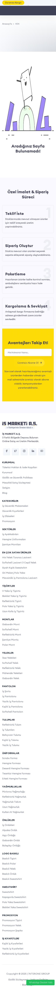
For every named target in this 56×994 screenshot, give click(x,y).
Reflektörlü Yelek (11, 668)
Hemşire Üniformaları (14, 539)
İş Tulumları (8, 729)
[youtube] (41, 451)
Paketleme (15, 274)
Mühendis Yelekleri (12, 673)
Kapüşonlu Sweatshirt (14, 897)
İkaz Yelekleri (9, 657)
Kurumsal (7, 472)
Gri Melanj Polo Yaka (13, 572)
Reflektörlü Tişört (11, 601)
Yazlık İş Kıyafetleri (12, 948)
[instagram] (24, 451)
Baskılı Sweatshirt (12, 878)
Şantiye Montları (11, 544)
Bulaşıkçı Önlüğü (11, 845)
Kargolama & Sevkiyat (26, 306)
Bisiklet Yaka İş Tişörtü (14, 596)
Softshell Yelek (10, 662)
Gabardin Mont (11, 624)
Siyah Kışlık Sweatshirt (14, 567)
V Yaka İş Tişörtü (11, 590)
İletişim (6, 487)
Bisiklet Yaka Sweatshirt (15, 907)
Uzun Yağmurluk (10, 806)
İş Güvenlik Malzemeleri (15, 505)
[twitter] (15, 451)
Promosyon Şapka (12, 930)
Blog (4, 492)
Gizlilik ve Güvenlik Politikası (17, 477)
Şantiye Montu (10, 639)
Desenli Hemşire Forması (15, 768)
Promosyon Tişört (12, 920)
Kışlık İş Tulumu (10, 740)
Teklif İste (14, 213)
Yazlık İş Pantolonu (12, 701)
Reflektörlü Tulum (11, 724)
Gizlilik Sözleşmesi (18, 979)
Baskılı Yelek (9, 868)
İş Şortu (6, 691)
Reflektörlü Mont (11, 634)
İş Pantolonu (9, 696)
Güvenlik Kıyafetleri (13, 510)
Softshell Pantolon (12, 711)
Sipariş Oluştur (19, 245)
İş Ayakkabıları (10, 534)
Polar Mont (8, 644)
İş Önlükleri (8, 825)
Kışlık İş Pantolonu (12, 706)
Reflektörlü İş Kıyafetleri (15, 953)
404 (17, 23)
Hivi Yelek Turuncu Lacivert (16, 557)
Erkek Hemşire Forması (14, 778)
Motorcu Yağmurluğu (13, 791)
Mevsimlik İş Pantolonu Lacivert (19, 577)
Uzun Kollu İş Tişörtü (13, 611)
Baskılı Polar (9, 863)
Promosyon (8, 521)
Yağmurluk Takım (11, 801)
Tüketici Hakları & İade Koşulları (19, 467)
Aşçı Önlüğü (8, 835)
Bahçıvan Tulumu (11, 734)
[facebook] (6, 451)
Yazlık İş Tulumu (10, 745)
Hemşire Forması (11, 763)
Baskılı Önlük (9, 873)
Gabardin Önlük (11, 840)
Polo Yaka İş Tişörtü (13, 606)
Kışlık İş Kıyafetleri (12, 943)
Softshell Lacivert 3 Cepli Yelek (19, 562)
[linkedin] (33, 451)
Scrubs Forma (9, 758)
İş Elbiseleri (8, 516)
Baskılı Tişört (9, 858)
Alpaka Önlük (9, 830)
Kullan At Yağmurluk (13, 812)
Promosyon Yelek (11, 925)
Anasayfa (7, 23)
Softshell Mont (10, 629)
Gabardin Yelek (10, 678)
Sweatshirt (8, 891)
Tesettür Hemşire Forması (16, 773)
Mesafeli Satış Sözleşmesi (16, 482)
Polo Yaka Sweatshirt (13, 902)
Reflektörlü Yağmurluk (14, 796)
